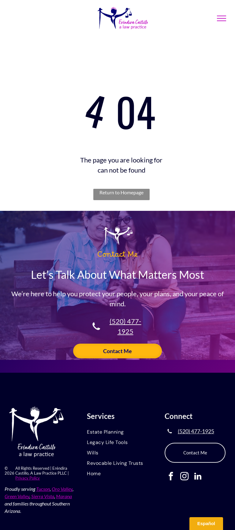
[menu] (221, 18)
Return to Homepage (121, 192)
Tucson (43, 489)
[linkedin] (198, 477)
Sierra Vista (42, 496)
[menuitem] (117, 432)
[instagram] (184, 477)
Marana (64, 496)
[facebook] (171, 477)
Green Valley (17, 496)
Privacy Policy (27, 478)
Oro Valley (62, 489)
